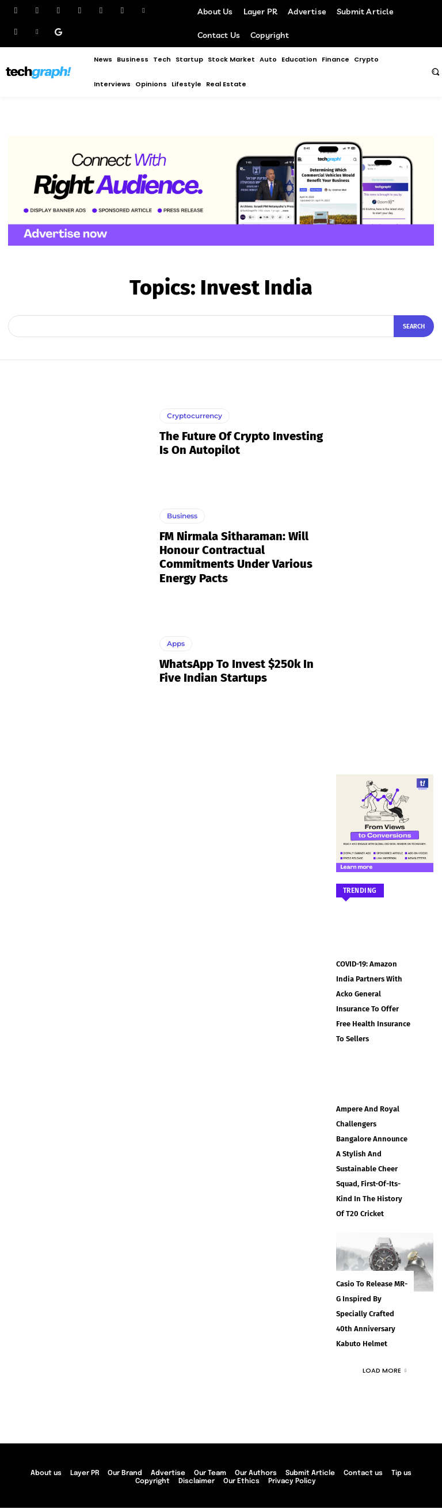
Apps (176, 643)
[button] (435, 71)
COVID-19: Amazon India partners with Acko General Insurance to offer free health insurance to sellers (373, 992)
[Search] (414, 326)
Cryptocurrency (194, 415)
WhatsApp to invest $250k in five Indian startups (236, 671)
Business (182, 515)
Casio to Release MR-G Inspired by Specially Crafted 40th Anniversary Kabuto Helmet (372, 1275)
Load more (384, 1330)
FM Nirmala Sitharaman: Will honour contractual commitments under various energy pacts (235, 557)
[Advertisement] (385, 555)
